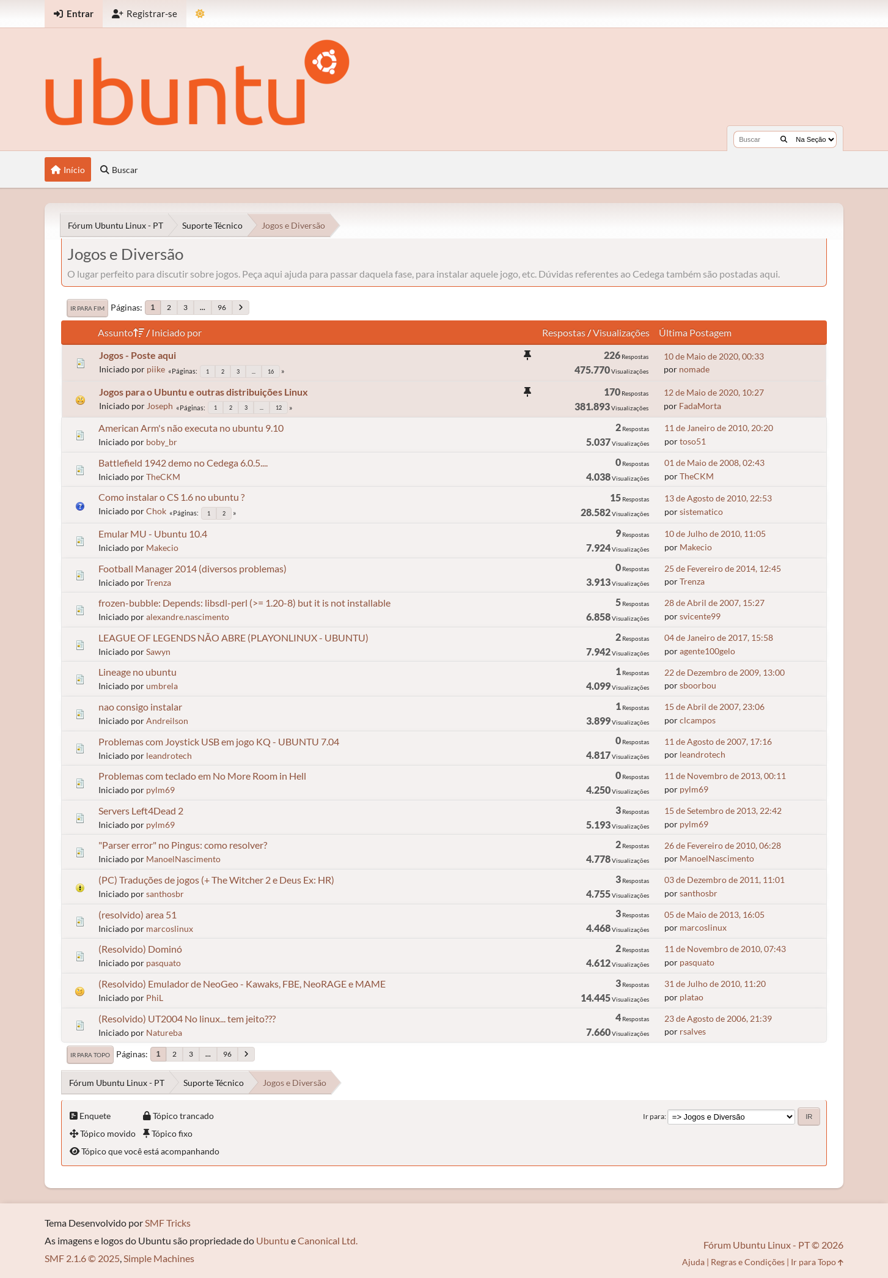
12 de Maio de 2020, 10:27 (714, 392)
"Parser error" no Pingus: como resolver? (182, 845)
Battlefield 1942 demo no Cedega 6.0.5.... (183, 462)
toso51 (693, 441)
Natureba (164, 1032)
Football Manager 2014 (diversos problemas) (192, 568)
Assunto (121, 332)
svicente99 (700, 616)
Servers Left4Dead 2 (140, 810)
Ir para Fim (87, 308)
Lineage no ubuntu (137, 672)
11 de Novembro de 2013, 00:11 (725, 775)
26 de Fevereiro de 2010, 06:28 (722, 845)
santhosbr (165, 893)
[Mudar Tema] (200, 14)
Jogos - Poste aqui (137, 355)
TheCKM (163, 476)
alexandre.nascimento (187, 616)
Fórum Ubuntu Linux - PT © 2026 (773, 1244)
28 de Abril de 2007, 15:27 (714, 602)
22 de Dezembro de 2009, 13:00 (724, 672)
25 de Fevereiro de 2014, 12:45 (722, 568)
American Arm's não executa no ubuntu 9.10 (191, 428)
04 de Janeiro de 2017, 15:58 (718, 637)
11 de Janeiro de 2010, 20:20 (718, 428)
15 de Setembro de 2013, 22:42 (723, 810)
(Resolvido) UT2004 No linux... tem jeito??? (187, 1018)
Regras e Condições (748, 1262)
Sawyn (158, 651)
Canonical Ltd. (328, 1240)
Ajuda (693, 1262)
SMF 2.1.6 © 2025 (82, 1258)
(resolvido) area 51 (137, 914)
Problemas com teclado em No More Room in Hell (202, 775)
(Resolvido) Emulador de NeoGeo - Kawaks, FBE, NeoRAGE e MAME (242, 983)
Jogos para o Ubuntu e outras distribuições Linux (203, 391)
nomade (694, 369)
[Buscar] (783, 139)
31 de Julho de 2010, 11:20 (715, 983)
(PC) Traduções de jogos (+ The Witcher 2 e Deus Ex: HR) (216, 879)
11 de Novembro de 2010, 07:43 (725, 949)
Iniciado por (177, 332)
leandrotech (169, 755)
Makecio (162, 547)
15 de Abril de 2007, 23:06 (714, 706)
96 (222, 307)
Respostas (563, 332)
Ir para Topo (90, 1054)
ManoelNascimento (183, 859)
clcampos (698, 720)
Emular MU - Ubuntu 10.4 (152, 533)
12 (279, 407)
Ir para (653, 1116)
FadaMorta (700, 406)
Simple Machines (158, 1258)
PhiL (154, 997)
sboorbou (698, 685)
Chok (156, 511)
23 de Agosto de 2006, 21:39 (718, 1018)
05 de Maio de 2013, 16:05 (714, 914)
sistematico (701, 511)
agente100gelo (707, 651)
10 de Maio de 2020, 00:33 (714, 356)
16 (271, 371)
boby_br (161, 442)
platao (691, 997)
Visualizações (621, 332)
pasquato (163, 963)
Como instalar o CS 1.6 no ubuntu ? (171, 497)
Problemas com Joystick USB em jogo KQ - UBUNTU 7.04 (218, 741)
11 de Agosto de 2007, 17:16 (718, 741)
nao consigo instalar (140, 706)
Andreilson (167, 720)
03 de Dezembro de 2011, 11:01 (724, 879)
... (202, 307)
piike (156, 369)
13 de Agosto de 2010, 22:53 (718, 498)
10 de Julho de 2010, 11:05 (715, 533)
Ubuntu (272, 1240)
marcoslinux (169, 928)
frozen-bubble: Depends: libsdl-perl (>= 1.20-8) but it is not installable (244, 602)
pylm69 (160, 790)
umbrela (162, 686)
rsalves (693, 1031)
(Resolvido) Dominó (140, 949)
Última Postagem (695, 332)
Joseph (160, 406)
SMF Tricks (168, 1222)
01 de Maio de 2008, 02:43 (714, 462)
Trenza (158, 582)
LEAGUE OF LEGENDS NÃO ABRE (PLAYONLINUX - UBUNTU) (233, 637)
